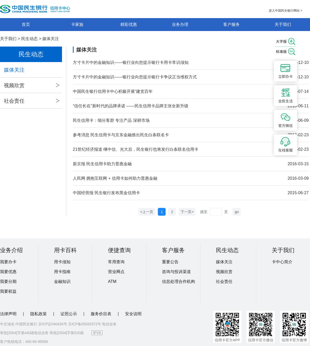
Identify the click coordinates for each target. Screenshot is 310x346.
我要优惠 (8, 271)
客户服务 (231, 24)
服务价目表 (101, 314)
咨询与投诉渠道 (176, 271)
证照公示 (69, 314)
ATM (112, 281)
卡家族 (77, 24)
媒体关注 (50, 38)
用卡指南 (62, 271)
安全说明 (133, 314)
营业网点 (116, 271)
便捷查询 (119, 250)
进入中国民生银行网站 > (285, 10)
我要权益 (8, 291)
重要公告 (170, 262)
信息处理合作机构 (178, 281)
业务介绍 (11, 250)
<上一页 (146, 212)
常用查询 (116, 262)
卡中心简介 (282, 262)
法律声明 (9, 314)
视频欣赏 (32, 85)
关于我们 (283, 24)
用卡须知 (62, 262)
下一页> (187, 212)
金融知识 (62, 281)
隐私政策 (39, 314)
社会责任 (32, 101)
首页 (26, 24)
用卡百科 (65, 250)
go (237, 212)
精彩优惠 (128, 24)
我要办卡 (8, 262)
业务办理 (180, 24)
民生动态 (29, 38)
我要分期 (8, 281)
